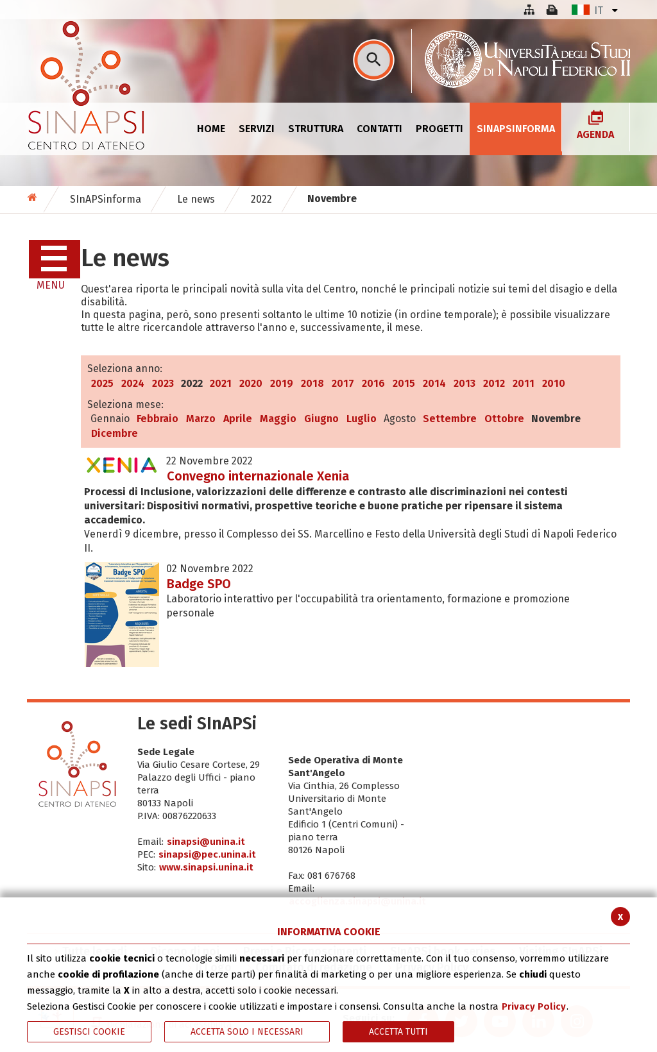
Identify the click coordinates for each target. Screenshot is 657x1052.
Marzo (201, 418)
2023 (163, 383)
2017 (343, 383)
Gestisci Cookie (89, 1031)
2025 (102, 383)
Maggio (278, 418)
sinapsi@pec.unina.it (207, 854)
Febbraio (157, 418)
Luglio (361, 418)
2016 (373, 383)
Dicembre (114, 433)
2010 (553, 383)
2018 (312, 383)
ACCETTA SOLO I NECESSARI (247, 1031)
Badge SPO (199, 583)
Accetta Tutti (398, 1031)
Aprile (237, 418)
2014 (434, 383)
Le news (196, 199)
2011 (523, 383)
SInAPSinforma (105, 199)
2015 (404, 383)
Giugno (321, 418)
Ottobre (504, 418)
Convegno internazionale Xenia (258, 476)
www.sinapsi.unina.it (206, 867)
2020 (250, 383)
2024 (132, 383)
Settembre (450, 418)
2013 (464, 383)
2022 (261, 199)
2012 (494, 383)
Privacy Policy (534, 1006)
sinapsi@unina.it (206, 841)
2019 (281, 383)
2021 (221, 383)
